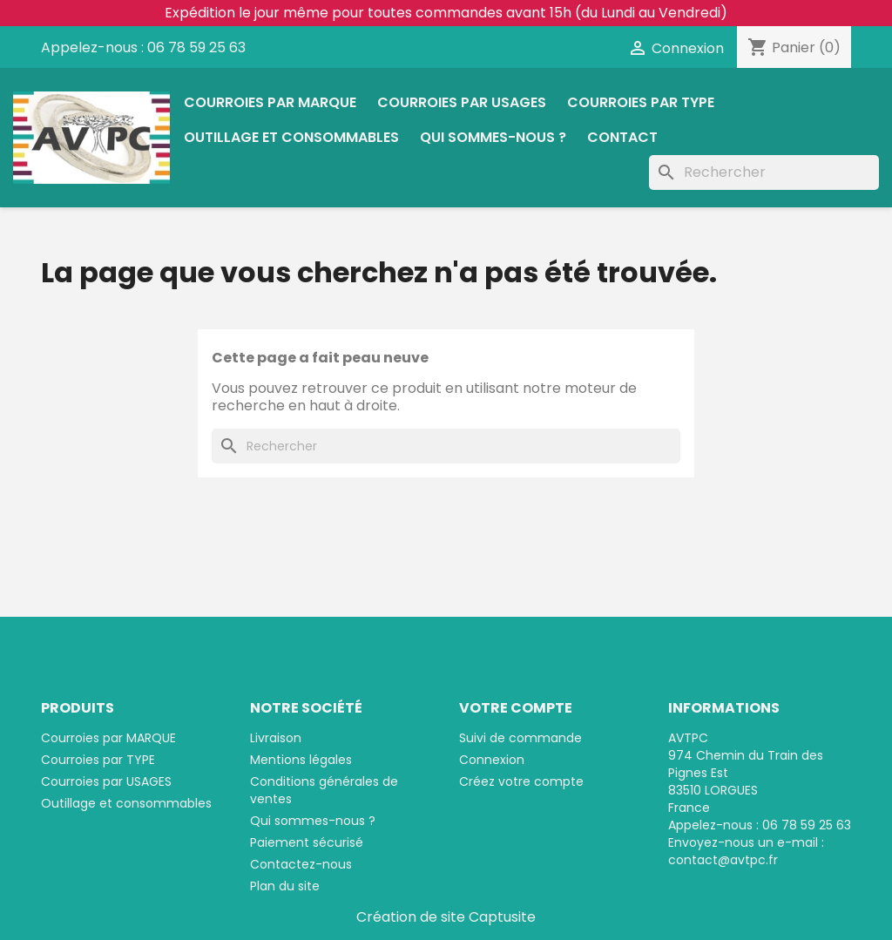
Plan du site (285, 886)
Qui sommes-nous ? (493, 137)
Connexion (491, 759)
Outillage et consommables (291, 137)
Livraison (275, 738)
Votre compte (515, 708)
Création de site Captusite (446, 917)
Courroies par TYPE (640, 102)
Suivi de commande (520, 738)
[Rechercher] (764, 172)
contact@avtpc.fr (723, 860)
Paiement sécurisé (306, 842)
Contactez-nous (301, 864)
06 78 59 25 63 (196, 47)
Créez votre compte (521, 781)
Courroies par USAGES (461, 102)
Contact (622, 137)
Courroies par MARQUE (270, 102)
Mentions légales (301, 759)
